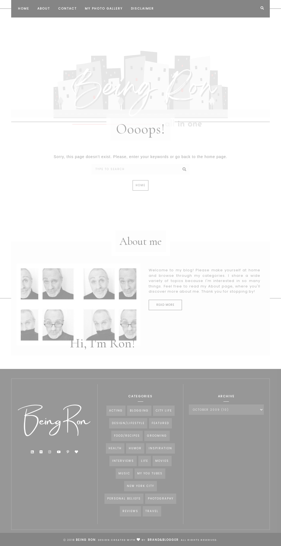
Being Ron (86, 540)
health (115, 452)
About (43, 8)
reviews (130, 514)
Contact (67, 8)
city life (164, 414)
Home (23, 8)
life (144, 464)
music (124, 477)
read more (165, 308)
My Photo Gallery (104, 8)
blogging (139, 414)
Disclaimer (142, 8)
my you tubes (150, 477)
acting (116, 414)
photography (161, 502)
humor (135, 452)
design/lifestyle (128, 426)
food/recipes (127, 439)
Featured (160, 426)
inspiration (160, 452)
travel (152, 514)
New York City (140, 489)
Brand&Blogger (163, 540)
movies (162, 464)
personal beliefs (124, 502)
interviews (123, 464)
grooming (157, 439)
